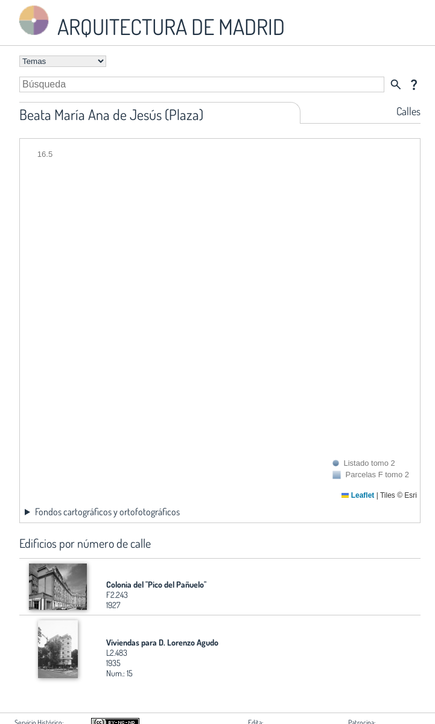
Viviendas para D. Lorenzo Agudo (162, 642)
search (395, 84)
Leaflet (357, 495)
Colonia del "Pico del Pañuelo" (156, 584)
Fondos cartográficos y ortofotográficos (107, 512)
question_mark (414, 84)
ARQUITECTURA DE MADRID (149, 21)
